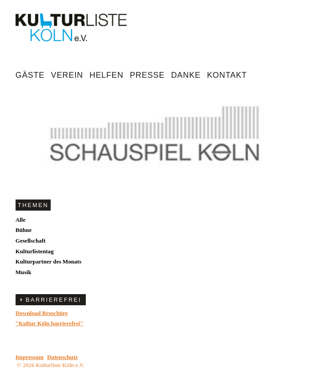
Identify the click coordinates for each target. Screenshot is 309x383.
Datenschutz (62, 357)
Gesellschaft (31, 240)
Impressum (30, 357)
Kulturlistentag (35, 251)
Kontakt (227, 75)
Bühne (24, 230)
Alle (21, 219)
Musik (24, 272)
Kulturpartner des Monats (48, 261)
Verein (67, 75)
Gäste (30, 75)
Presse (147, 75)
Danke (186, 75)
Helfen (106, 75)
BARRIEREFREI (53, 299)
